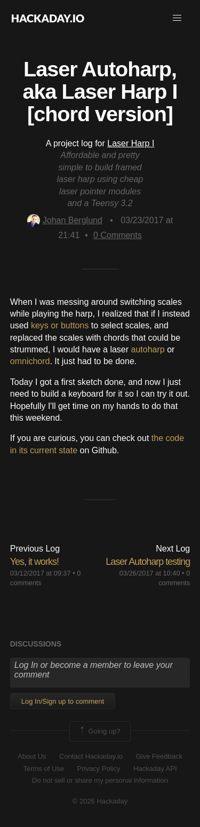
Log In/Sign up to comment (62, 701)
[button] (177, 18)
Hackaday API (155, 769)
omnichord (30, 361)
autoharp (148, 349)
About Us (32, 756)
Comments (117, 235)
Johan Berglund (64, 220)
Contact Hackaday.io (91, 756)
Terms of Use (43, 769)
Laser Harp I (130, 143)
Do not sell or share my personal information (100, 780)
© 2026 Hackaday (100, 801)
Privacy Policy (99, 769)
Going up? (99, 731)
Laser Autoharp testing (148, 561)
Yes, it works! (34, 561)
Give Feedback (158, 756)
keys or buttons (60, 325)
